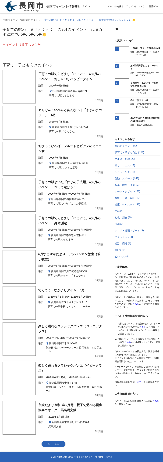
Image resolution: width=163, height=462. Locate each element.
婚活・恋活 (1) (123, 243)
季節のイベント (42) (126, 146)
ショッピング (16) (125, 172)
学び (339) (120, 250)
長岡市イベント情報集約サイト (20, 20)
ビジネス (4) (121, 256)
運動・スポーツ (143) (127, 178)
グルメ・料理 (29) (125, 159)
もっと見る (53, 443)
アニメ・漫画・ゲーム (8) (129, 230)
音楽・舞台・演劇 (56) (127, 185)
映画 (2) (119, 224)
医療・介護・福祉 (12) (127, 198)
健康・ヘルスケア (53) (127, 204)
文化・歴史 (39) (123, 217)
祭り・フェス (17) (125, 165)
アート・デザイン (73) (127, 191)
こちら (135, 303)
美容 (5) (119, 211)
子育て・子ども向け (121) (129, 152)
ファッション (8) (124, 237)
